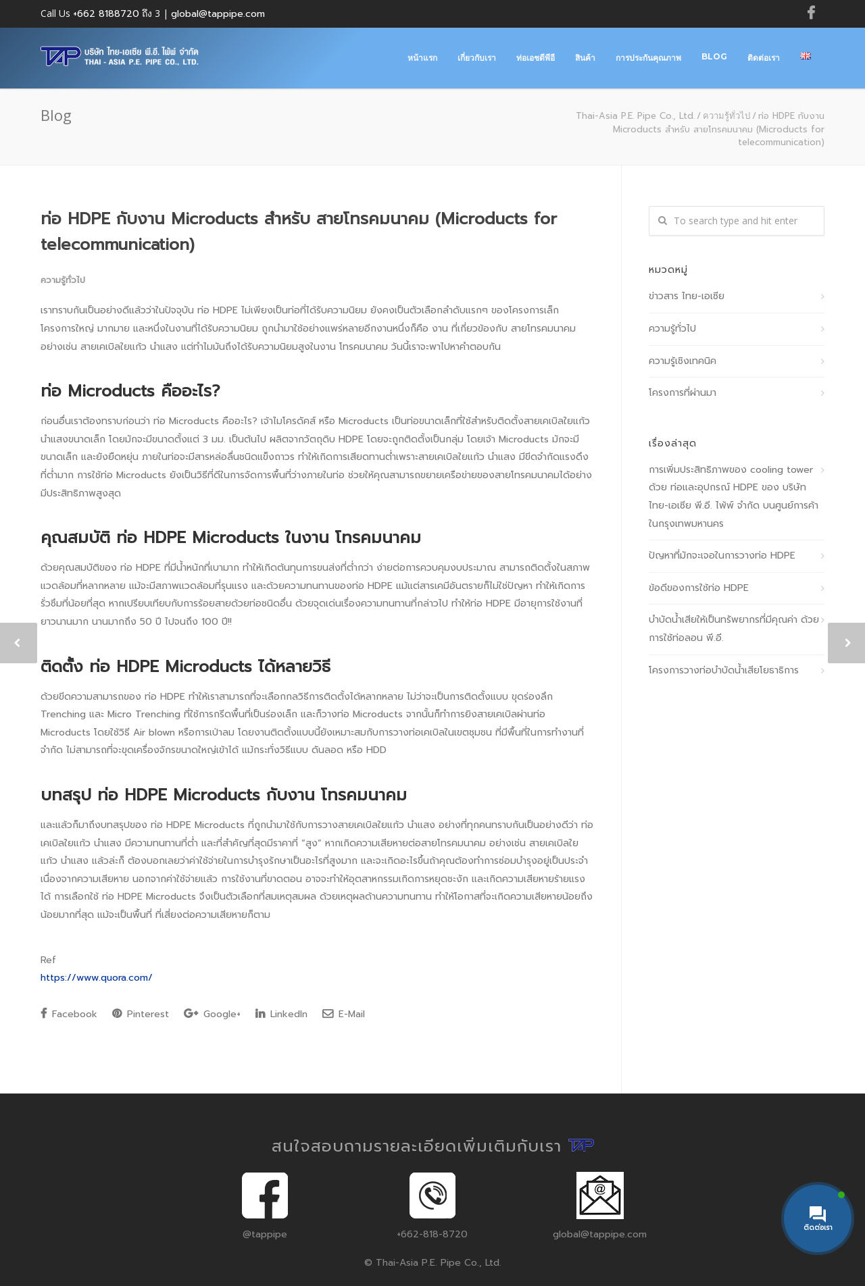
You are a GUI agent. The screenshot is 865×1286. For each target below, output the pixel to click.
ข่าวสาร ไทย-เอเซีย (686, 296)
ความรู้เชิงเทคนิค (682, 361)
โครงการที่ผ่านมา (682, 393)
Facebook (69, 1014)
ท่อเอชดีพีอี (535, 58)
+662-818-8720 (432, 1234)
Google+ (212, 1014)
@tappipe (265, 1234)
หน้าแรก (422, 58)
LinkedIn (281, 1014)
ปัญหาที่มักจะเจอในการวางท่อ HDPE (722, 555)
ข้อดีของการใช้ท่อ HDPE (699, 588)
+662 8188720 (106, 14)
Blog (714, 56)
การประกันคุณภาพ (648, 58)
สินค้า (585, 58)
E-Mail (343, 1014)
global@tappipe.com (218, 14)
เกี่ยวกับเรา (477, 58)
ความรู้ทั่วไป (726, 115)
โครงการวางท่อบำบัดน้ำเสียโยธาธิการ (724, 670)
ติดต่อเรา (763, 58)
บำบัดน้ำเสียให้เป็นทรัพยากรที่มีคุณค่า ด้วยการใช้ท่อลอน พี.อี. (734, 629)
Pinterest (140, 1014)
